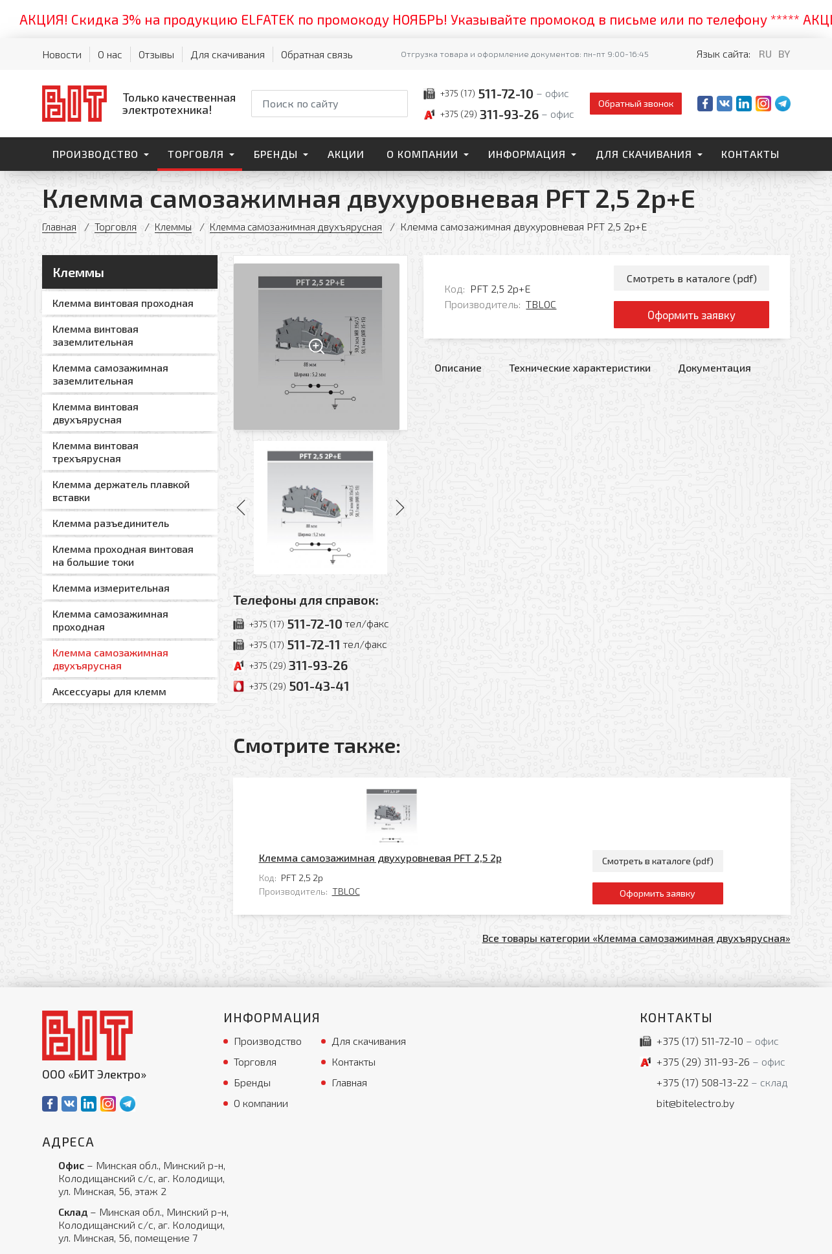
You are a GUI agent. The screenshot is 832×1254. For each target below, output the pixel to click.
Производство (95, 154)
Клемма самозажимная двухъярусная (303, 226)
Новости (62, 54)
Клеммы (176, 226)
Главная (60, 226)
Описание (458, 373)
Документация (714, 373)
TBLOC (541, 307)
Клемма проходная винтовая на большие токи (123, 555)
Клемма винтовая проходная (123, 303)
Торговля (196, 154)
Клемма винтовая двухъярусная (95, 412)
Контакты (750, 154)
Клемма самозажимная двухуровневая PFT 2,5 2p (437, 795)
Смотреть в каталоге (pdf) (692, 279)
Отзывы (156, 54)
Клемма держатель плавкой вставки (121, 490)
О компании (422, 154)
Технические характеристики (580, 373)
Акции (346, 154)
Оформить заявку (692, 318)
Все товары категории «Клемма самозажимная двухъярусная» (636, 878)
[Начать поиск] (397, 103)
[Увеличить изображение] (321, 343)
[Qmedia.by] (757, 1235)
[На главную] (139, 103)
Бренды (276, 154)
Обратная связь (317, 54)
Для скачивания (227, 54)
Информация (527, 154)
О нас (110, 54)
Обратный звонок (635, 103)
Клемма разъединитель (110, 523)
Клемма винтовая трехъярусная (95, 451)
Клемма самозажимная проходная (110, 620)
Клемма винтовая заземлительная (95, 335)
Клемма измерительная (111, 587)
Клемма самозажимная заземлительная (110, 373)
